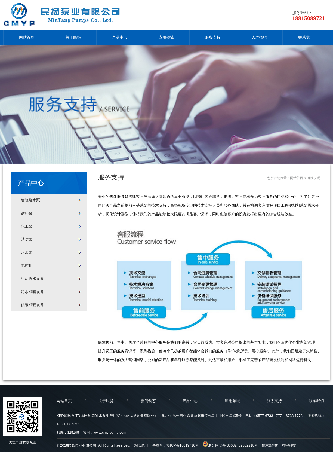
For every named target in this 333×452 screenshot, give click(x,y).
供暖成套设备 (32, 305)
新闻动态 (148, 401)
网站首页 (26, 37)
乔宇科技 (289, 445)
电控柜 (26, 265)
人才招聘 (259, 37)
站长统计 (141, 445)
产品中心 (119, 37)
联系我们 (305, 37)
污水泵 (26, 252)
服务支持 (212, 37)
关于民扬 (73, 37)
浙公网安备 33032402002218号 (230, 445)
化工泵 (26, 226)
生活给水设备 (32, 278)
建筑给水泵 (30, 200)
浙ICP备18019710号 (182, 445)
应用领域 (166, 37)
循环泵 (26, 213)
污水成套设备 (32, 291)
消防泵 (26, 239)
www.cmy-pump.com (110, 432)
